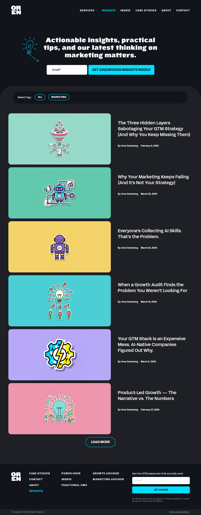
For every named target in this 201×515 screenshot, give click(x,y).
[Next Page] (100, 442)
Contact (183, 10)
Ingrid (125, 10)
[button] (88, 10)
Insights (109, 10)
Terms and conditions (179, 512)
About (166, 10)
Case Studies (146, 10)
